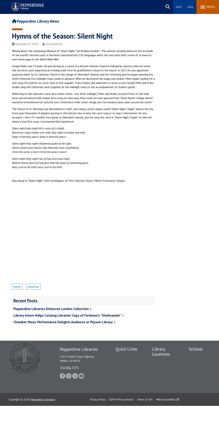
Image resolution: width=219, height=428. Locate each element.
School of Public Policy (198, 396)
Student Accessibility (123, 373)
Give (190, 7)
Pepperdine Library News (35, 21)
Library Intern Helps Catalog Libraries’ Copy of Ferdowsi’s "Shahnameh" (67, 315)
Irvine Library (159, 376)
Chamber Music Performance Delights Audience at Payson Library (63, 322)
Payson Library (160, 360)
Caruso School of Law (199, 363)
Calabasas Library (162, 392)
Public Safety (123, 365)
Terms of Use (145, 421)
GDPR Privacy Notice (121, 421)
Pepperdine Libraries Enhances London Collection (51, 308)
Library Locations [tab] (161, 351)
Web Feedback (124, 400)
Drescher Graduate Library (163, 368)
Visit (179, 7)
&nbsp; (83, 225)
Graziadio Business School (199, 373)
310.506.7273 (69, 368)
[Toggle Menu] (207, 7)
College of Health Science (199, 406)
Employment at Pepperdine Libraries (127, 357)
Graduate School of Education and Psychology (200, 384)
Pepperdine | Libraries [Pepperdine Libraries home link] (23, 3)
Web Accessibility (166, 421)
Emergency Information (123, 383)
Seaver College (197, 355)
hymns (17, 286)
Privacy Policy (98, 421)
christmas (33, 286)
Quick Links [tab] (126, 349)
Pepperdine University (42, 421)
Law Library (159, 398)
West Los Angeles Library (162, 384)
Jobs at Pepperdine (126, 390)
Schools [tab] (196, 349)
